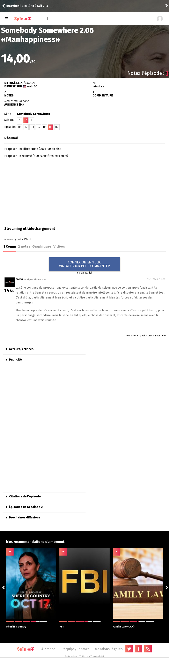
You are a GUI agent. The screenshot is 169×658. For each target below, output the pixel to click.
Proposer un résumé (18, 156)
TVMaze (83, 656)
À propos (48, 649)
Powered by (17, 239)
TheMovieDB (97, 656)
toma (19, 279)
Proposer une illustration (21, 149)
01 (19, 127)
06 (50, 127)
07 (57, 127)
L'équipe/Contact (75, 649)
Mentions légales (109, 649)
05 (44, 127)
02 (26, 127)
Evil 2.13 (42, 6)
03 (32, 127)
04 (38, 127)
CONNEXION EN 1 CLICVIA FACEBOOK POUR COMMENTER (84, 264)
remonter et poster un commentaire (146, 335)
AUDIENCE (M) (14, 104)
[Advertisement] (38, 191)
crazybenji (13, 6)
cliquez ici (86, 272)
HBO (34, 86)
